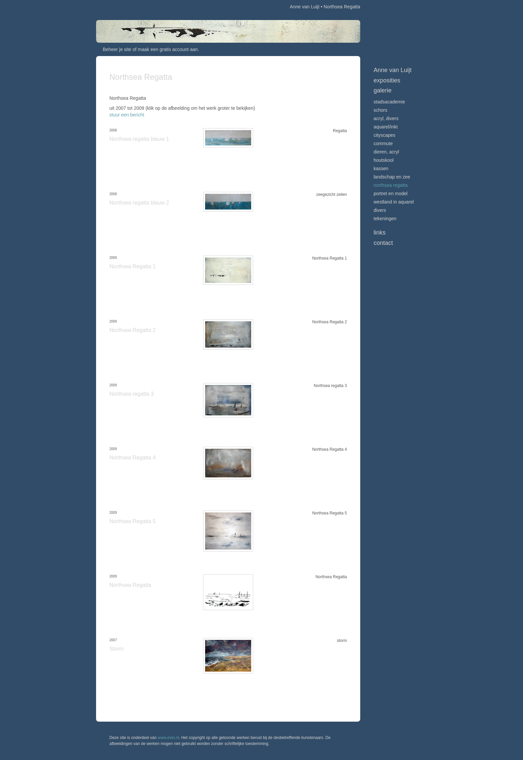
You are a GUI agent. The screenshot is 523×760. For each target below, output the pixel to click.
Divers (380, 210)
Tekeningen (385, 218)
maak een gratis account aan (168, 49)
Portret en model (391, 193)
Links (380, 232)
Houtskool (384, 160)
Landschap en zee (392, 176)
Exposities (387, 80)
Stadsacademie (389, 101)
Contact (383, 243)
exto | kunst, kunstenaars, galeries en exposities (115, 6)
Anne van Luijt (305, 6)
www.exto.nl (168, 737)
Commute (383, 143)
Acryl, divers (386, 118)
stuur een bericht (126, 114)
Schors (380, 110)
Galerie (383, 90)
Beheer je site (117, 49)
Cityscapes (384, 135)
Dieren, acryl (386, 151)
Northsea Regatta (391, 185)
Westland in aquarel (394, 202)
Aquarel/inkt (386, 126)
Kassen (381, 168)
